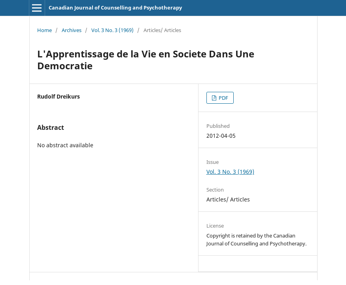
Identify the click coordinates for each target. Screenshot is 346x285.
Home (44, 30)
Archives (71, 30)
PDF (222, 97)
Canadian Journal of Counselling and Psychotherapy (115, 7)
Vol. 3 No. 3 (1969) (112, 30)
